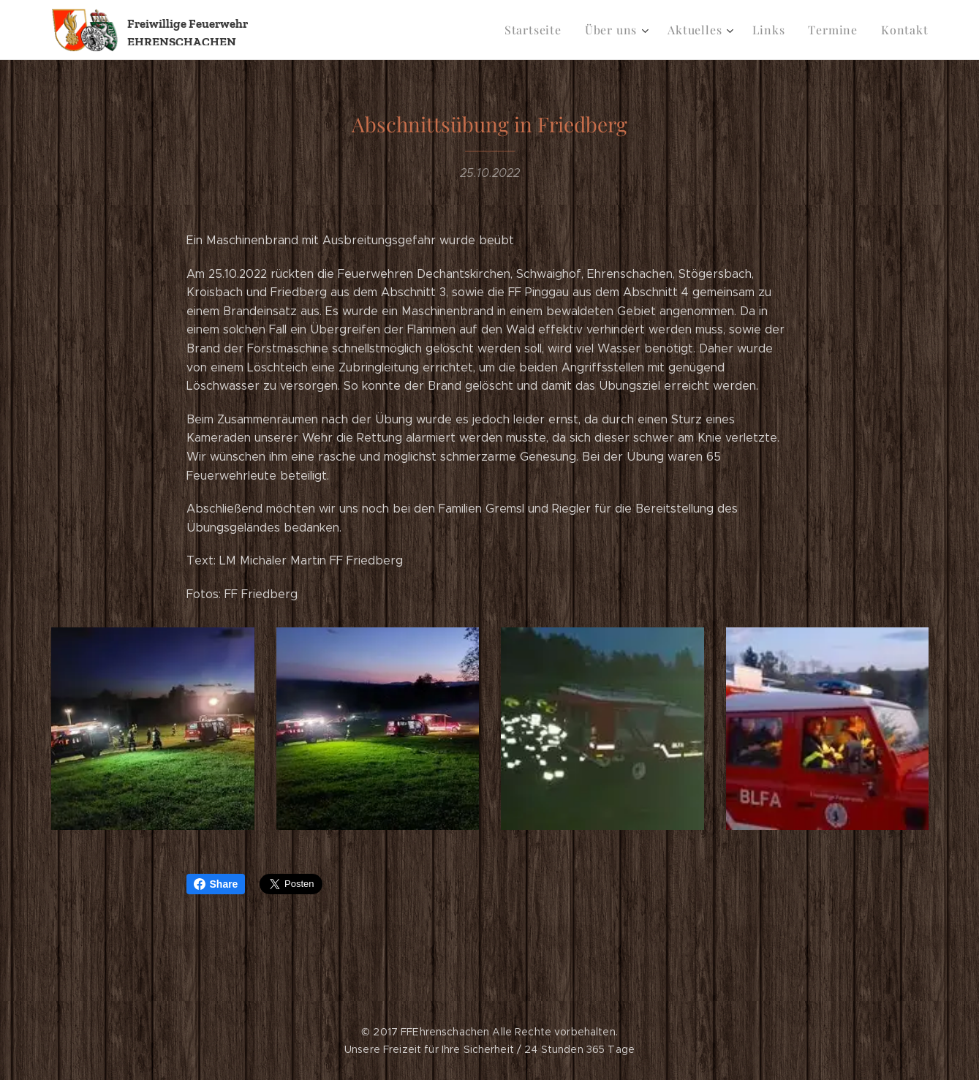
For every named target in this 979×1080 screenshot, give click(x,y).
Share (216, 884)
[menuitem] (550, 30)
